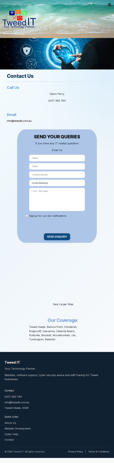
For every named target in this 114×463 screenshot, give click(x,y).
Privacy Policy (75, 456)
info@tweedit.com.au (19, 120)
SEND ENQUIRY (57, 241)
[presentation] (43, 231)
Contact (9, 444)
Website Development (18, 433)
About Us (10, 427)
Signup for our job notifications (47, 220)
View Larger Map (63, 309)
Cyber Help (11, 439)
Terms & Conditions (98, 456)
